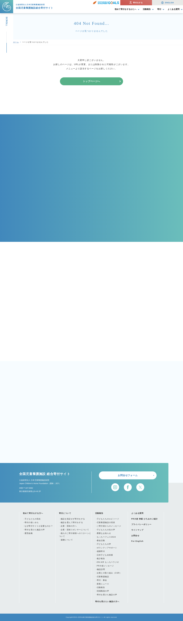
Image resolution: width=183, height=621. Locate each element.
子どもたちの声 (104, 544)
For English (137, 541)
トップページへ (91, 81)
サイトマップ (137, 530)
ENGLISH (167, 2)
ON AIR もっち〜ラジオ (108, 562)
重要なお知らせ (104, 533)
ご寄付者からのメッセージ (109, 526)
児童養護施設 (103, 577)
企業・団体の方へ (69, 526)
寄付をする (136, 2)
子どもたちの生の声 (106, 530)
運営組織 (29, 533)
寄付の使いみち (32, 522)
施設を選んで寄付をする (72, 522)
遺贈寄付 (101, 551)
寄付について (65, 513)
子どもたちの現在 (33, 519)
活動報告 (147, 9)
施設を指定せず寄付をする (73, 519)
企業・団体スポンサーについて (75, 530)
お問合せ (135, 536)
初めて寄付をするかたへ (125, 9)
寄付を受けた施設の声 (35, 530)
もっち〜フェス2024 (106, 537)
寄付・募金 (102, 580)
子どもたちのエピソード (108, 519)
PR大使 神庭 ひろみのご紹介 (144, 519)
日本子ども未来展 (105, 555)
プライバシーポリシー (141, 524)
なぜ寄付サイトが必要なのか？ (39, 526)
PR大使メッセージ (105, 566)
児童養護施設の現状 (106, 522)
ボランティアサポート (107, 548)
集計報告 (101, 558)
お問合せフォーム (128, 475)
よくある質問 (173, 9)
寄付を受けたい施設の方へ (107, 601)
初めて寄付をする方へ (33, 513)
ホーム (16, 42)
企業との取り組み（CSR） (109, 573)
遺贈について (67, 540)
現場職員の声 (103, 591)
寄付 (159, 9)
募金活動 (101, 540)
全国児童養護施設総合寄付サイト (92, 617)
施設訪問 (101, 569)
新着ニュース (103, 584)
